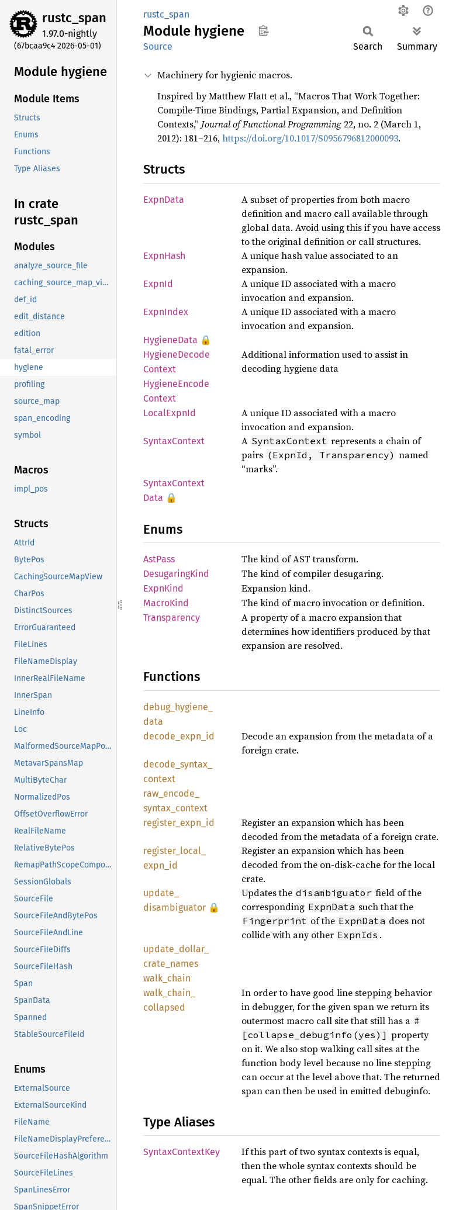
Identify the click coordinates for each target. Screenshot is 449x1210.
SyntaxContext (174, 441)
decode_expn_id (179, 736)
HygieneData (170, 339)
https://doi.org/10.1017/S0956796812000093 (310, 138)
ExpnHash (164, 255)
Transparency (171, 617)
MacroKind (166, 603)
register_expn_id (179, 822)
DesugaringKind (176, 573)
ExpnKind (163, 588)
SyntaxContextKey (181, 1151)
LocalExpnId (169, 413)
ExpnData (163, 199)
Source (157, 46)
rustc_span (74, 18)
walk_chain (167, 978)
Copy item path (263, 30)
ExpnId (158, 283)
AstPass (159, 559)
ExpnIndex (165, 311)
